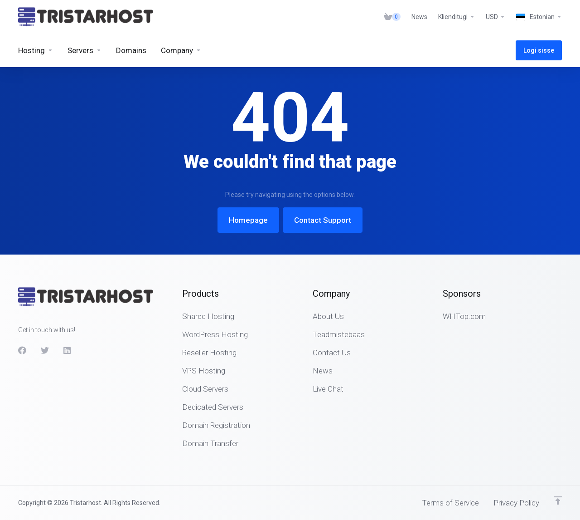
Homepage (248, 220)
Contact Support (322, 220)
